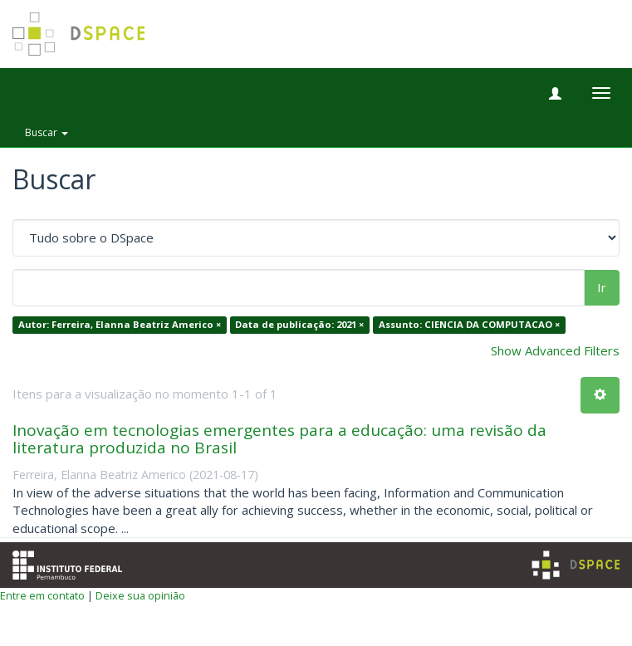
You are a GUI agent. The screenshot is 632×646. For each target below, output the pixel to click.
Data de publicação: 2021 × (299, 325)
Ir (601, 287)
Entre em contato (42, 595)
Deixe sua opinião (140, 595)
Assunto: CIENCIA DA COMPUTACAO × (469, 325)
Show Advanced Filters (555, 350)
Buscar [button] (46, 132)
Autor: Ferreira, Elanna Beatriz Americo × (119, 325)
